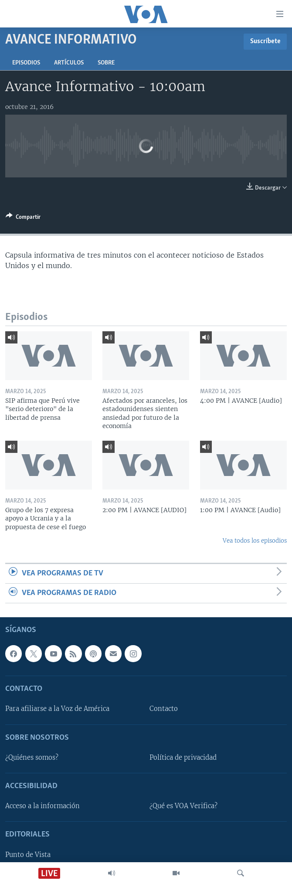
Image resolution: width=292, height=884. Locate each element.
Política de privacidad (183, 758)
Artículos (69, 63)
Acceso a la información (42, 806)
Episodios (26, 63)
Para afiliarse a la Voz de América (57, 709)
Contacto (163, 709)
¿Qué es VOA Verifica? (183, 806)
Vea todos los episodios (255, 540)
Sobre (106, 63)
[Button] (23, 218)
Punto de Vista (28, 855)
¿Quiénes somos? (31, 758)
